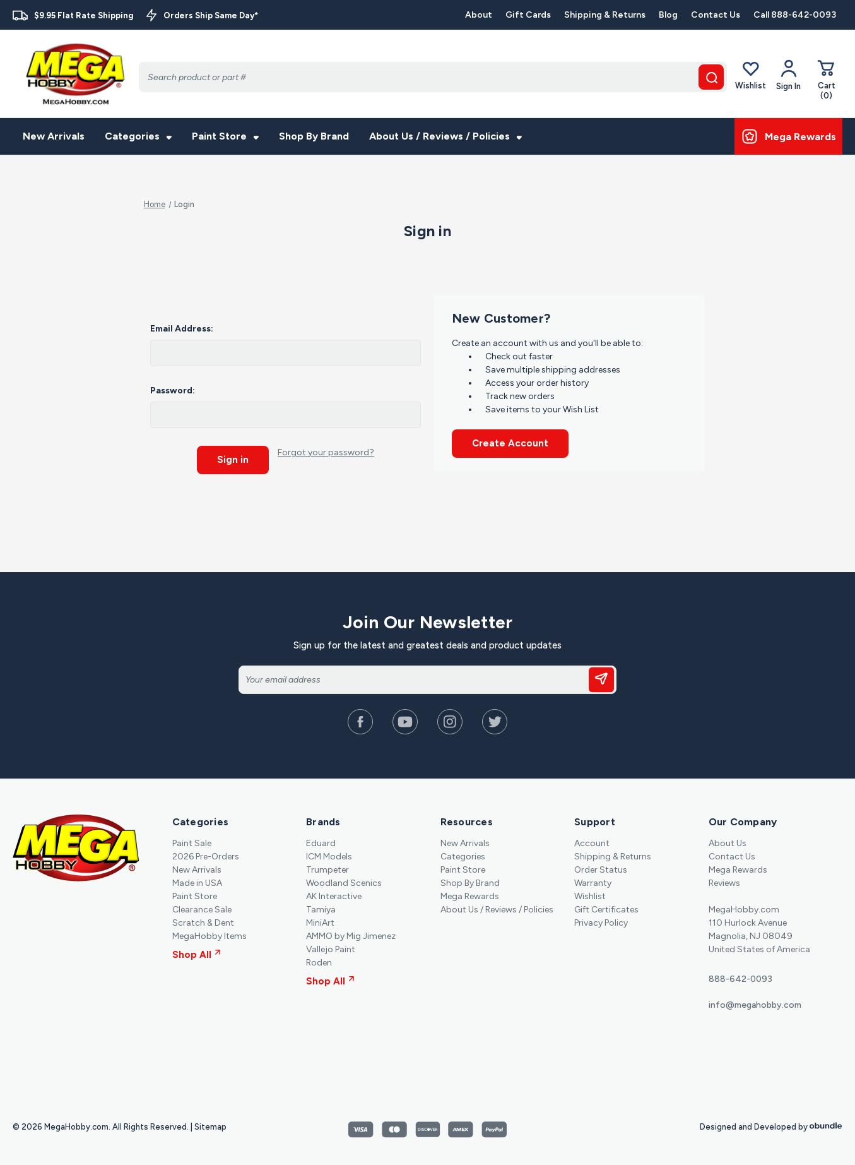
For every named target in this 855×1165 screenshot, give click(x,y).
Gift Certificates (606, 909)
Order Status (600, 869)
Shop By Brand (314, 136)
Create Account (510, 443)
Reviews (724, 882)
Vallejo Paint (330, 948)
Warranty (592, 882)
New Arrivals (54, 136)
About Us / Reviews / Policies (445, 136)
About (478, 14)
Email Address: (181, 328)
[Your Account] (788, 75)
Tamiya (321, 909)
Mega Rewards (469, 895)
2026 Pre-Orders (205, 856)
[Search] (433, 77)
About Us (727, 842)
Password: (172, 390)
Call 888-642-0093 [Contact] (794, 14)
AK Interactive (334, 895)
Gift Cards (528, 14)
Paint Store (225, 136)
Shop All (196, 954)
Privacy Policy (601, 922)
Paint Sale (191, 842)
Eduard (321, 842)
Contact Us (715, 14)
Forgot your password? (326, 452)
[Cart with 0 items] (826, 79)
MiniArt (320, 922)
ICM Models (329, 856)
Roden (319, 962)
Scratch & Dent (203, 922)
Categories (138, 136)
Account (592, 842)
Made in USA (197, 882)
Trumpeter (327, 869)
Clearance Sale (202, 909)
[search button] (711, 77)
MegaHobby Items (209, 935)
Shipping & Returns (605, 14)
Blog (668, 14)
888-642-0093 (740, 978)
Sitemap (210, 1126)
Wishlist (750, 75)
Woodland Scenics (344, 882)
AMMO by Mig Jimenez (351, 935)
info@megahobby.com (755, 1004)
